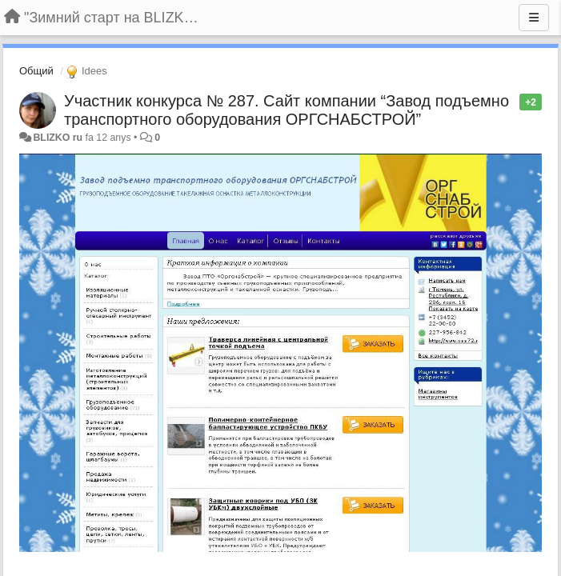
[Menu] (534, 17)
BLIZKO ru (59, 137)
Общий (36, 71)
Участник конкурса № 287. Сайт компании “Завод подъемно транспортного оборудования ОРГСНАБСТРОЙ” (286, 110)
